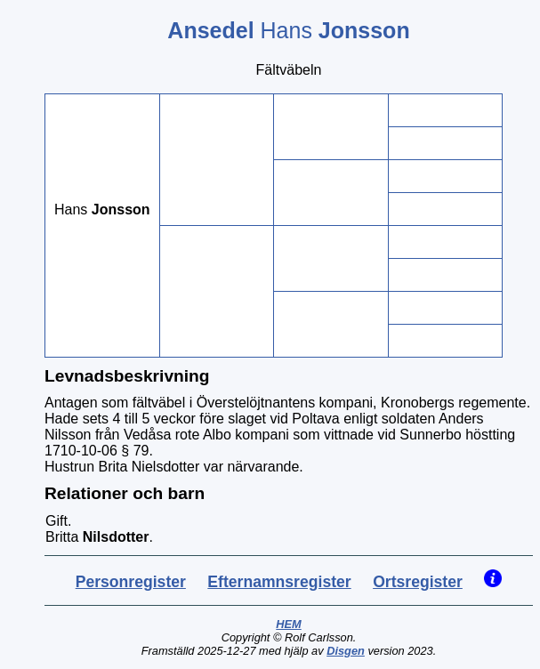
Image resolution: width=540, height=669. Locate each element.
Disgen (345, 650)
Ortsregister (418, 582)
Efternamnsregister (279, 582)
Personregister (131, 582)
